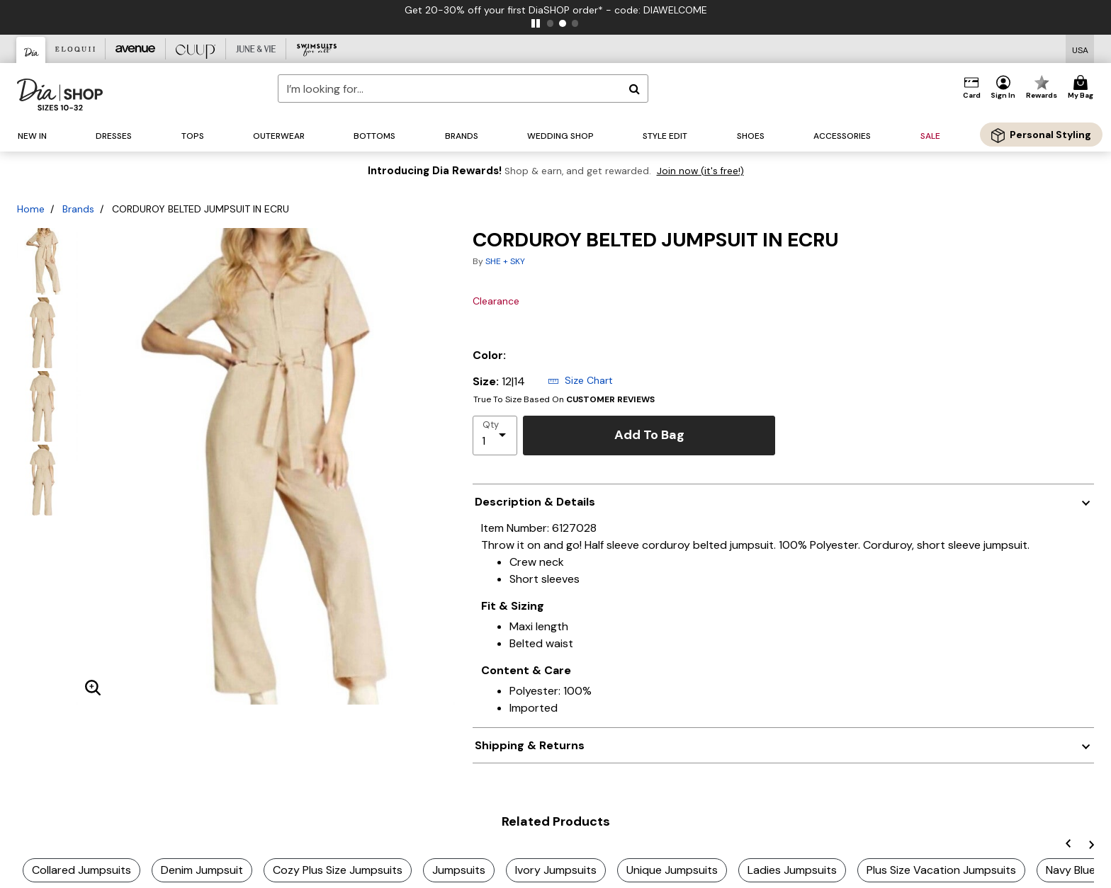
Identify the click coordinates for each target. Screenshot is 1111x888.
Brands (78, 209)
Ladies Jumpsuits (792, 870)
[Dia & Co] (31, 50)
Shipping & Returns (530, 745)
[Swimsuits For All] (316, 48)
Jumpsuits (458, 870)
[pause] (535, 23)
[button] (1003, 87)
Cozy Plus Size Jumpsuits (337, 870)
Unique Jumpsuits (672, 870)
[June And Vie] (256, 48)
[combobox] (463, 88)
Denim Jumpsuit (202, 870)
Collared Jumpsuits (81, 870)
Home (31, 209)
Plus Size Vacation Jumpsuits (941, 870)
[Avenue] (136, 48)
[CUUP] (196, 48)
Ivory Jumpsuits (556, 870)
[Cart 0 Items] (1082, 87)
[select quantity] (495, 435)
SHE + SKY (505, 261)
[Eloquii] (75, 48)
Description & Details (535, 501)
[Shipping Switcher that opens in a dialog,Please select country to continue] (1080, 49)
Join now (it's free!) (700, 171)
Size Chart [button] (580, 380)
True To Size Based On (564, 399)
